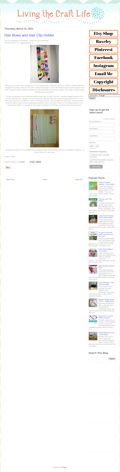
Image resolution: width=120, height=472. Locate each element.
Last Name (93, 136)
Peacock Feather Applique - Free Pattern (107, 183)
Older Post (79, 179)
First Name (93, 129)
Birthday (92, 143)
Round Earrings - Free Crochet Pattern (106, 283)
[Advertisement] (102, 378)
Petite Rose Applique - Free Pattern (106, 250)
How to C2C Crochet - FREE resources (106, 317)
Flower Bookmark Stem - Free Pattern (107, 333)
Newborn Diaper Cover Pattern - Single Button (106, 300)
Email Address (95, 121)
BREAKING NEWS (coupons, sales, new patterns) (101, 161)
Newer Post (10, 179)
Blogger (64, 467)
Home (45, 179)
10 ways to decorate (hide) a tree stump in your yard (106, 234)
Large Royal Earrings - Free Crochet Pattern (106, 217)
